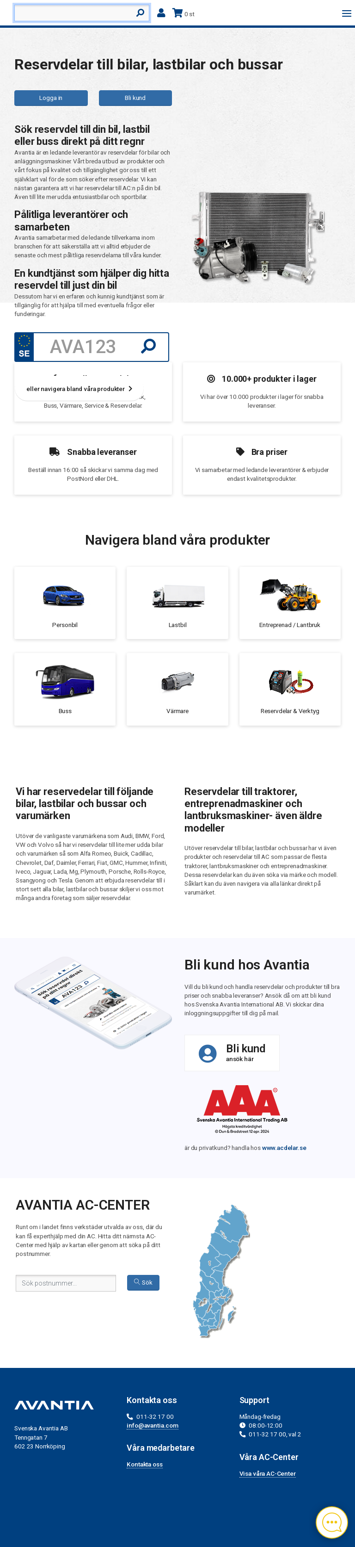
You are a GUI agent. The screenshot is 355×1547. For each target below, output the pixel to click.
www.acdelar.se (284, 1147)
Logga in (50, 97)
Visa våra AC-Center (267, 1473)
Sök (143, 1282)
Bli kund (135, 97)
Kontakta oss (144, 1464)
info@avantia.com (152, 1425)
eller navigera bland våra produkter (79, 388)
